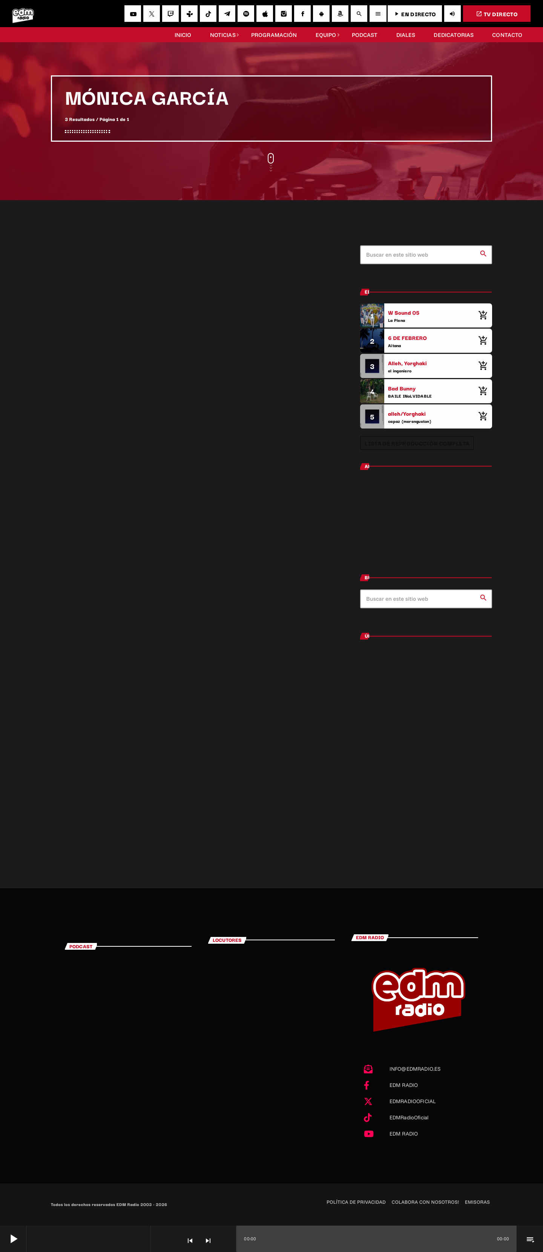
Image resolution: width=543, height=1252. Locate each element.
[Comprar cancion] (482, 315)
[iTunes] (264, 13)
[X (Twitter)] (151, 13)
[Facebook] (302, 13)
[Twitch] (170, 13)
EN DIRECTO (414, 13)
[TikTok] (208, 13)
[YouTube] (132, 13)
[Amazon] (340, 13)
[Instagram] (283, 13)
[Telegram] (227, 13)
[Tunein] (189, 13)
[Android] (321, 13)
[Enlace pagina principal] (23, 13)
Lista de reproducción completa (417, 443)
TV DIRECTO (497, 13)
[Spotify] (246, 13)
